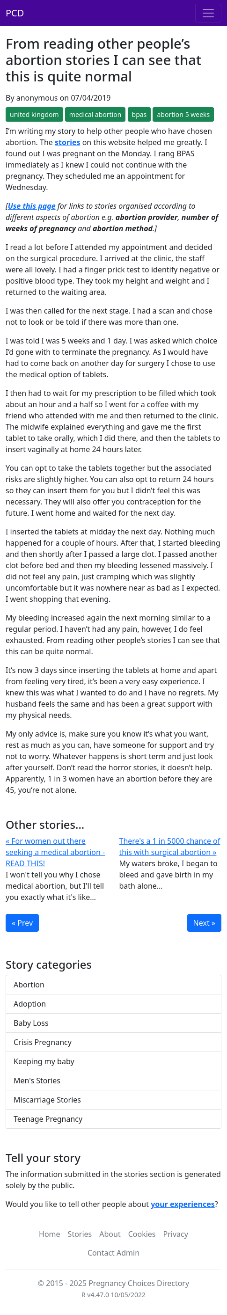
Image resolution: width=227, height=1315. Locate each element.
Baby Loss (31, 1023)
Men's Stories (37, 1080)
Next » (204, 923)
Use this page (32, 206)
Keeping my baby (44, 1061)
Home (49, 1234)
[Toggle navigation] (208, 13)
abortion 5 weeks (183, 114)
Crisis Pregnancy (43, 1042)
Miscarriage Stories (47, 1100)
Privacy (175, 1234)
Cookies (142, 1234)
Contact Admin (113, 1253)
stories (68, 142)
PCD (15, 13)
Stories (80, 1234)
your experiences (183, 1204)
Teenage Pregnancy (48, 1119)
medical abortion (95, 114)
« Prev (22, 923)
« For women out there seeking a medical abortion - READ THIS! (55, 852)
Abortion (29, 984)
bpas (139, 114)
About (109, 1234)
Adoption (30, 1004)
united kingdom (34, 114)
